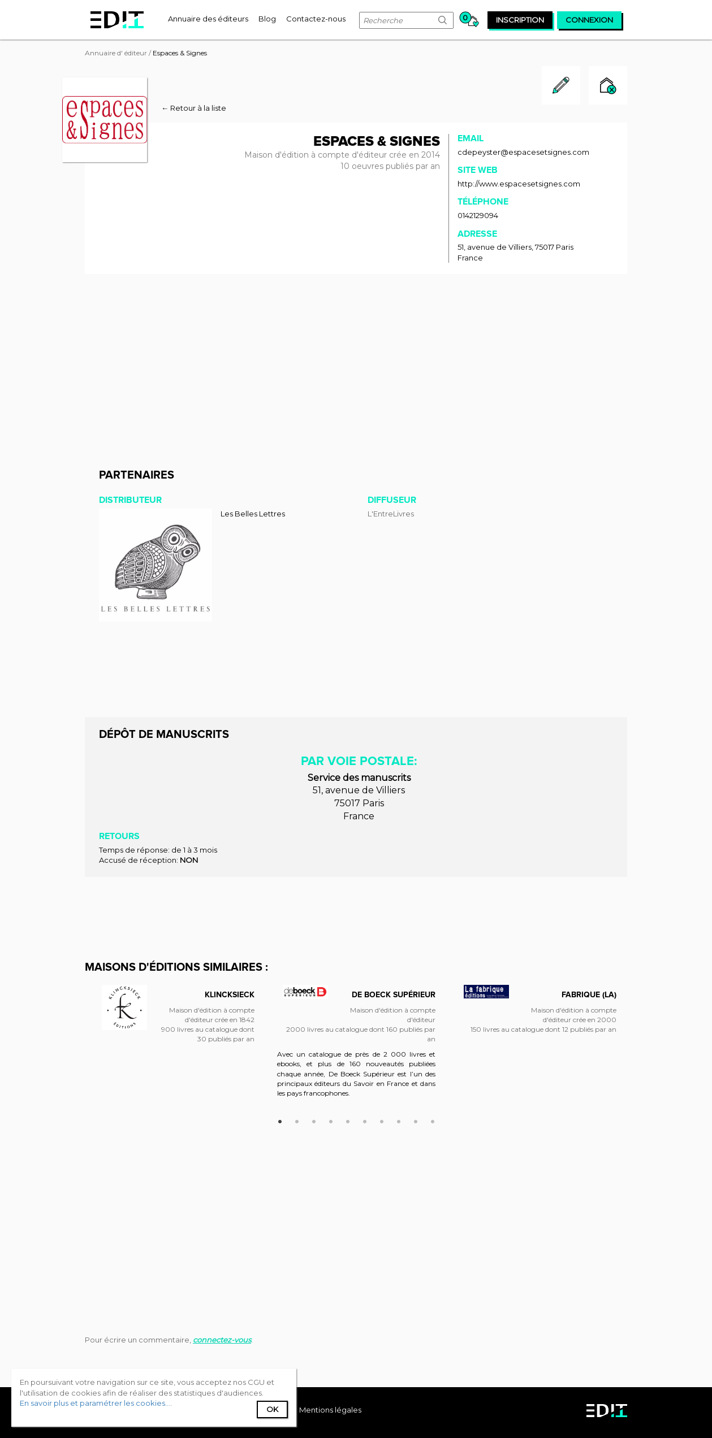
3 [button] (314, 1120)
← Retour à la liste (193, 107)
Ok (272, 1409)
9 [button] (415, 1120)
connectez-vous (222, 1339)
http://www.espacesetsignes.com (519, 183)
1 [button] (280, 1120)
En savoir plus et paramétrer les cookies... (95, 1402)
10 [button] (432, 1120)
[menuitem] (208, 18)
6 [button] (364, 1120)
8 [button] (398, 1120)
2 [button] (297, 1120)
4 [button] (330, 1120)
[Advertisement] (356, 367)
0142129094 (478, 215)
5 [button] (347, 1120)
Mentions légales (330, 1409)
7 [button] (381, 1120)
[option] (175, 1023)
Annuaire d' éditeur (116, 53)
